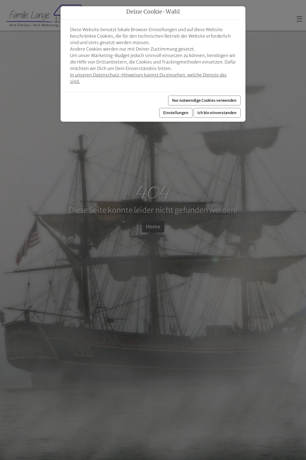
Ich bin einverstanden (217, 112)
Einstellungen (175, 112)
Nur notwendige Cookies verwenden (204, 100)
